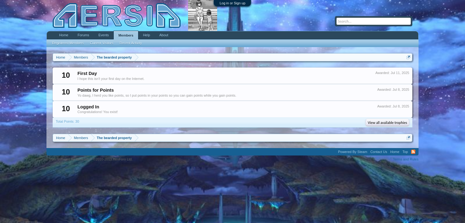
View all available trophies (387, 122)
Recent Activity (131, 43)
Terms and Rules (406, 159)
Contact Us (378, 152)
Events (104, 35)
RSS (413, 152)
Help (146, 35)
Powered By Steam (352, 152)
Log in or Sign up (232, 3)
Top (405, 152)
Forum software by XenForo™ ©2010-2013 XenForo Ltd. (89, 159)
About (163, 35)
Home (63, 35)
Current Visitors (101, 43)
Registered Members (68, 43)
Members (125, 35)
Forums (83, 35)
